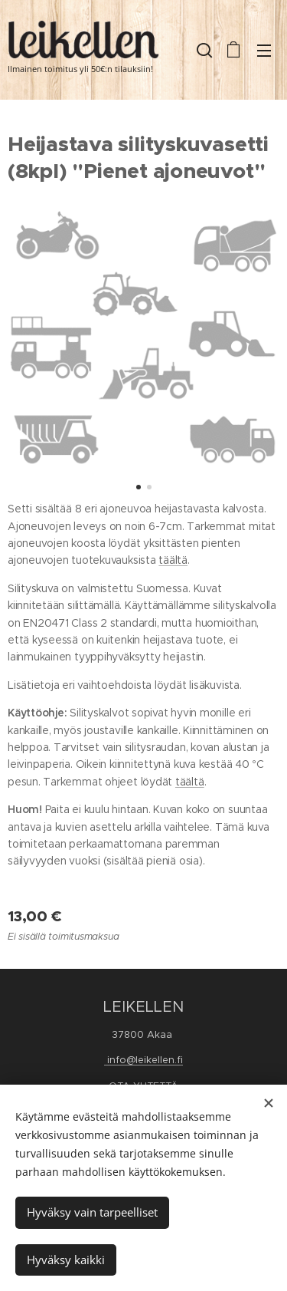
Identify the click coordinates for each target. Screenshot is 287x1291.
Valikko (264, 50)
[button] (203, 50)
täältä (173, 560)
